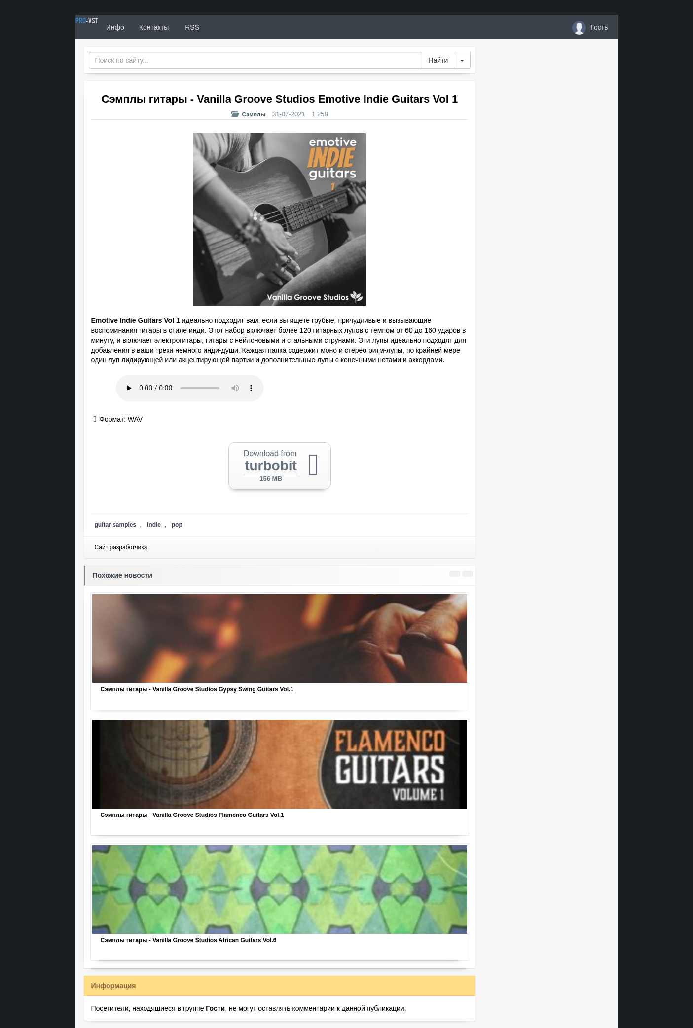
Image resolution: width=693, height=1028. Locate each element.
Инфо (151, 27)
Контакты (190, 27)
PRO (105, 27)
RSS (227, 27)
